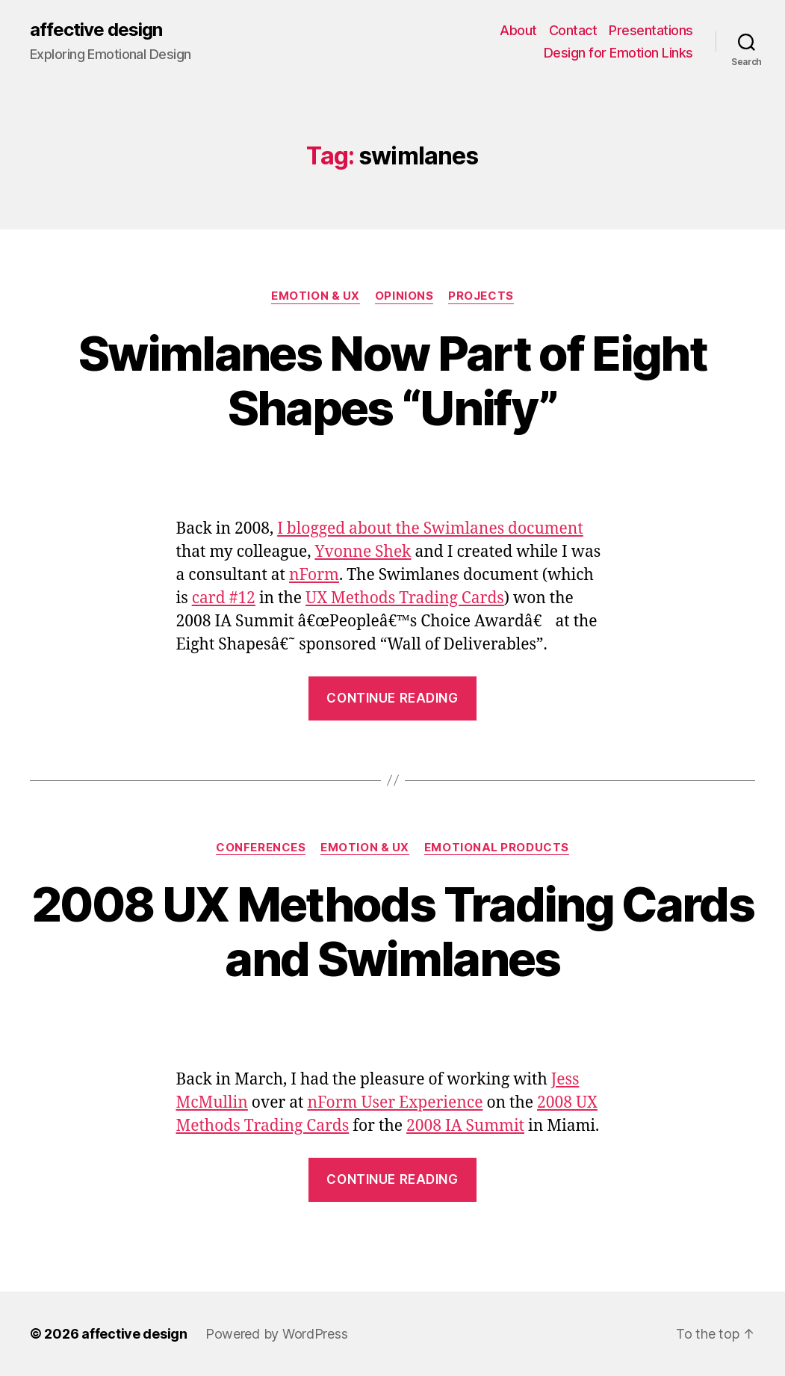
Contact (573, 30)
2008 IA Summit (465, 1126)
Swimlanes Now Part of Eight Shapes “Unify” (392, 380)
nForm (314, 575)
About (518, 30)
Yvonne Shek (362, 552)
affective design (96, 30)
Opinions (404, 296)
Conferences (260, 847)
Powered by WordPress (276, 1334)
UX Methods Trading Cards (404, 598)
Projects (480, 296)
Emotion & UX (315, 296)
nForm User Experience (395, 1103)
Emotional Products (496, 847)
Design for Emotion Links (618, 53)
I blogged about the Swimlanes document (430, 529)
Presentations (651, 30)
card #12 (223, 598)
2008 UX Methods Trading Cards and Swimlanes (392, 931)
